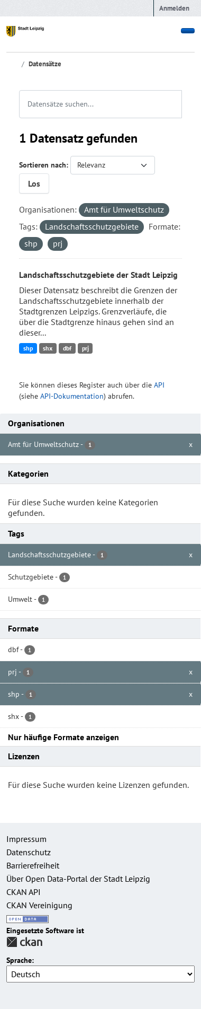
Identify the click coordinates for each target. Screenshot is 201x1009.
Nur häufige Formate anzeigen (63, 737)
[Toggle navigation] (188, 30)
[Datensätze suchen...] (100, 104)
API (159, 385)
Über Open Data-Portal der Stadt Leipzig (78, 878)
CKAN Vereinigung (39, 905)
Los (34, 183)
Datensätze (45, 63)
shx (47, 348)
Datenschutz (28, 852)
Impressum (26, 838)
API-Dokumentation (72, 396)
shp (28, 348)
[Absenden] (175, 97)
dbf (67, 348)
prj (85, 348)
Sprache (19, 960)
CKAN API (23, 892)
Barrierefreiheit (32, 865)
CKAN (24, 941)
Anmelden (174, 8)
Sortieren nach (42, 165)
